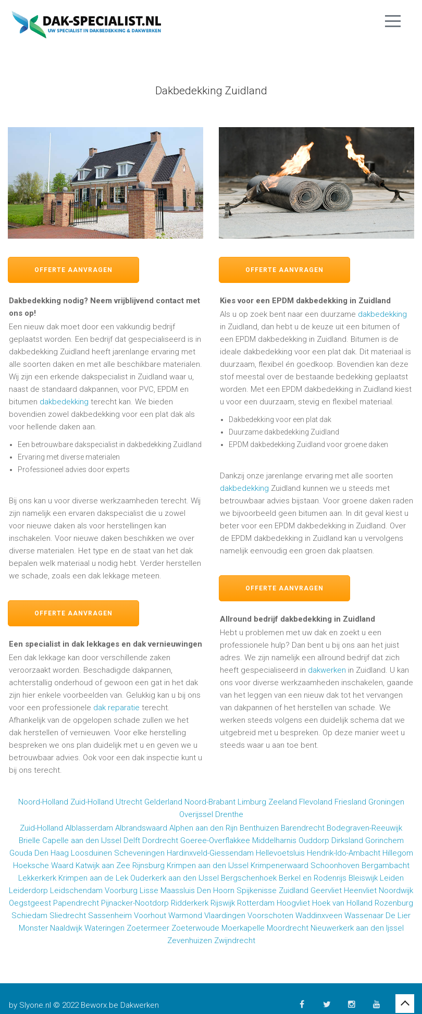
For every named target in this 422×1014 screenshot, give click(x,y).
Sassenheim (110, 915)
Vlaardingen (224, 915)
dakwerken (327, 670)
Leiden (392, 878)
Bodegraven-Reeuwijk (364, 828)
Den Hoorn (215, 890)
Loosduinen (91, 853)
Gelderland (163, 802)
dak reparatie (116, 707)
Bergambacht (385, 865)
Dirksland (347, 840)
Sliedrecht (67, 915)
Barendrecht (303, 828)
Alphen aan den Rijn (203, 828)
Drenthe (229, 814)
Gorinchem (384, 840)
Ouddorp (314, 840)
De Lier (398, 915)
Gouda (20, 853)
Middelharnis (274, 840)
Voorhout (150, 915)
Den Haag (51, 853)
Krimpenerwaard (279, 865)
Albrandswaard (141, 828)
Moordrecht (287, 928)
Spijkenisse (257, 890)
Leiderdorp (28, 890)
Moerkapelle (243, 928)
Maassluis (177, 890)
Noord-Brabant (209, 802)
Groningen (386, 802)
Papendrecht (76, 903)
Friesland (350, 802)
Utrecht (129, 802)
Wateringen (104, 928)
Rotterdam (256, 903)
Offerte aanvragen (73, 270)
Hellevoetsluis (280, 853)
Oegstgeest (30, 903)
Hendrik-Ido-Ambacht (343, 853)
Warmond (185, 915)
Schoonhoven (335, 865)
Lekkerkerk (37, 878)
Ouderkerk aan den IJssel (174, 878)
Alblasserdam (89, 828)
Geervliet (326, 890)
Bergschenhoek (249, 878)
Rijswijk (222, 903)
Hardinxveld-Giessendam (210, 853)
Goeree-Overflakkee (215, 840)
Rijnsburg (148, 865)
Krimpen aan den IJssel (208, 865)
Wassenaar (363, 915)
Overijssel (196, 814)
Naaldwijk (66, 928)
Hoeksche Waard (43, 865)
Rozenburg (394, 903)
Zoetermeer (148, 928)
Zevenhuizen (189, 940)
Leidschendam (76, 890)
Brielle (29, 840)
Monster (33, 928)
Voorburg (121, 890)
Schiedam (29, 915)
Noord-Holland (43, 802)
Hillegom (397, 853)
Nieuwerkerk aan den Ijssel (357, 928)
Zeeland (282, 802)
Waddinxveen (318, 915)
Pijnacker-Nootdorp (135, 903)
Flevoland (315, 802)
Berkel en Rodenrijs (312, 878)
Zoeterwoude (195, 928)
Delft (131, 840)
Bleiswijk (363, 878)
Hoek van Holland (342, 903)
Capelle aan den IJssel (81, 840)
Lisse (149, 890)
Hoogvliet (293, 903)
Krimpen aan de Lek (93, 878)
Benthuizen (259, 828)
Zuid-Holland (92, 802)
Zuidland (293, 890)
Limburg (252, 802)
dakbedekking (64, 401)
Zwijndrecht (234, 940)
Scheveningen (139, 853)
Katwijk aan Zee (103, 865)
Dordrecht (160, 840)
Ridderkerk (189, 903)
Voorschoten (270, 915)
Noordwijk (396, 890)
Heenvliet (360, 890)
